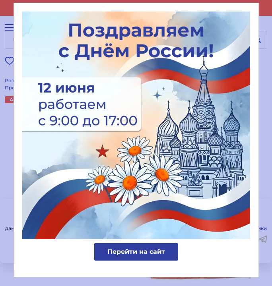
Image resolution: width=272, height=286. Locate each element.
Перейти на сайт (136, 251)
